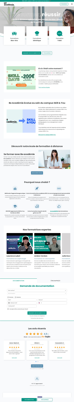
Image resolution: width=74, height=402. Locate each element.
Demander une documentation (31, 53)
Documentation (29, 399)
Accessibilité (54, 211)
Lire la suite (14, 319)
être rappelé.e (45, 399)
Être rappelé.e (64, 4)
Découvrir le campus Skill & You (47, 134)
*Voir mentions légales (44, 87)
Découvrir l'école (37, 173)
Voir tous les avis (37, 328)
